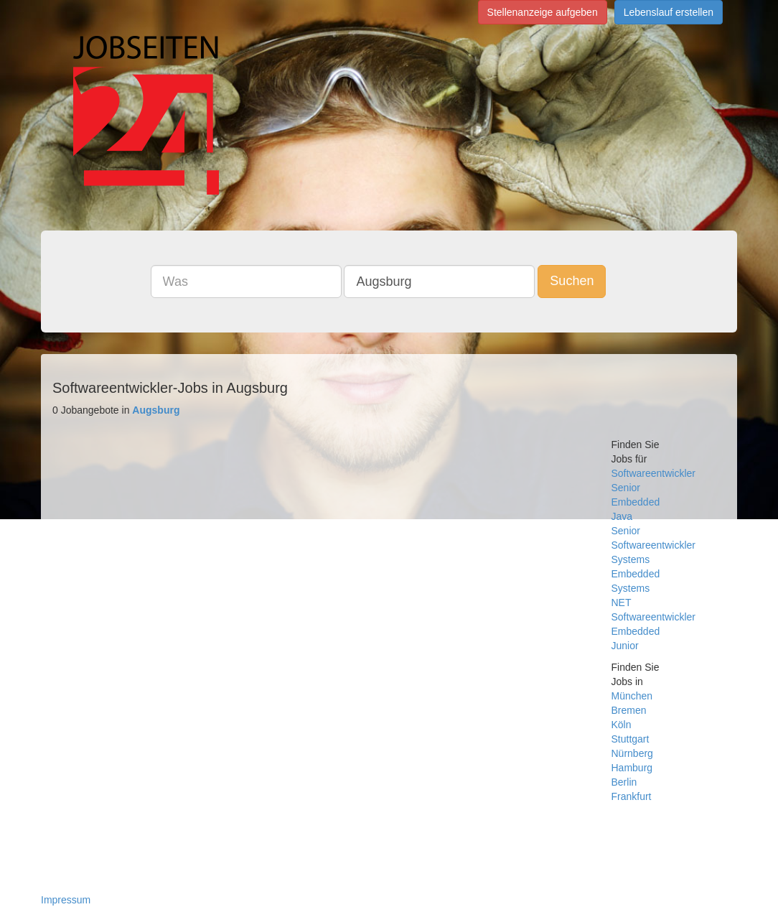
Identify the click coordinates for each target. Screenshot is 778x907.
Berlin (624, 782)
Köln (621, 724)
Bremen (629, 710)
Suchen (572, 281)
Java (622, 516)
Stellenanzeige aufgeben (542, 12)
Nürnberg (632, 753)
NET (621, 602)
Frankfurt (631, 796)
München (632, 696)
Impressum (65, 900)
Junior (625, 645)
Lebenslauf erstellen (668, 12)
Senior (625, 487)
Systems (630, 559)
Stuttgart (630, 739)
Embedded (635, 502)
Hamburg (632, 767)
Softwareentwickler (653, 473)
